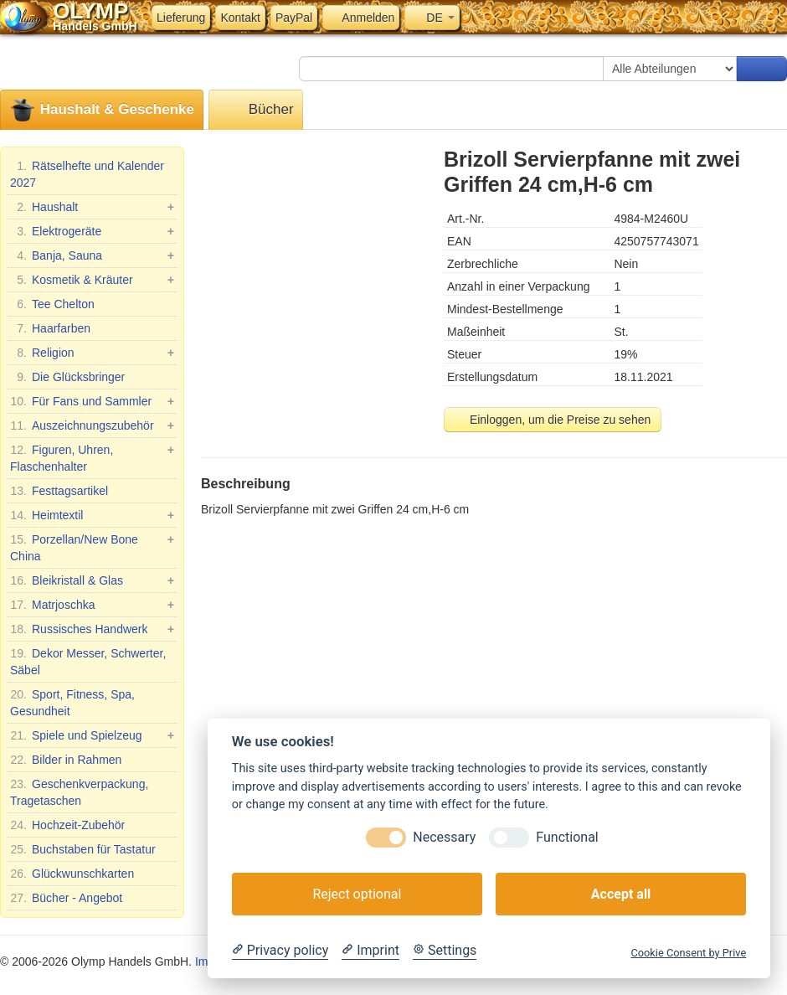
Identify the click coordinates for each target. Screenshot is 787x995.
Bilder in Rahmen (65, 759)
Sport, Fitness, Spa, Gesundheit (72, 702)
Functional (567, 837)
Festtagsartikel (59, 490)
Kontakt (240, 17)
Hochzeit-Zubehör (67, 825)
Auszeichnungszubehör (92, 425)
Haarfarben (50, 328)
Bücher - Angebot (66, 897)
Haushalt (92, 206)
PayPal (293, 17)
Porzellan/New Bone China (92, 547)
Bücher (256, 110)
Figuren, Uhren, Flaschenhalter (92, 457)
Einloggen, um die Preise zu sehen (553, 419)
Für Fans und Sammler (92, 401)
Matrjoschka (92, 604)
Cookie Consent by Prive (688, 952)
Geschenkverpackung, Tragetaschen (79, 791)
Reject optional (356, 894)
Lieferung (181, 17)
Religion (92, 352)
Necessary (444, 837)
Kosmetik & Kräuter (92, 279)
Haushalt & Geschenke (101, 110)
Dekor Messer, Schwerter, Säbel (88, 661)
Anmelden (360, 17)
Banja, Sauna (92, 255)
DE (431, 17)
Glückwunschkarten (72, 873)
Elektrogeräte (92, 231)
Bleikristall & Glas (92, 580)
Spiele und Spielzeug (92, 735)
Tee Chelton (52, 304)
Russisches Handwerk (92, 629)
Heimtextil (92, 515)
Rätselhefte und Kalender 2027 (87, 173)
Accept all (621, 894)
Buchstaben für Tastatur (83, 849)
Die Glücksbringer (67, 377)
